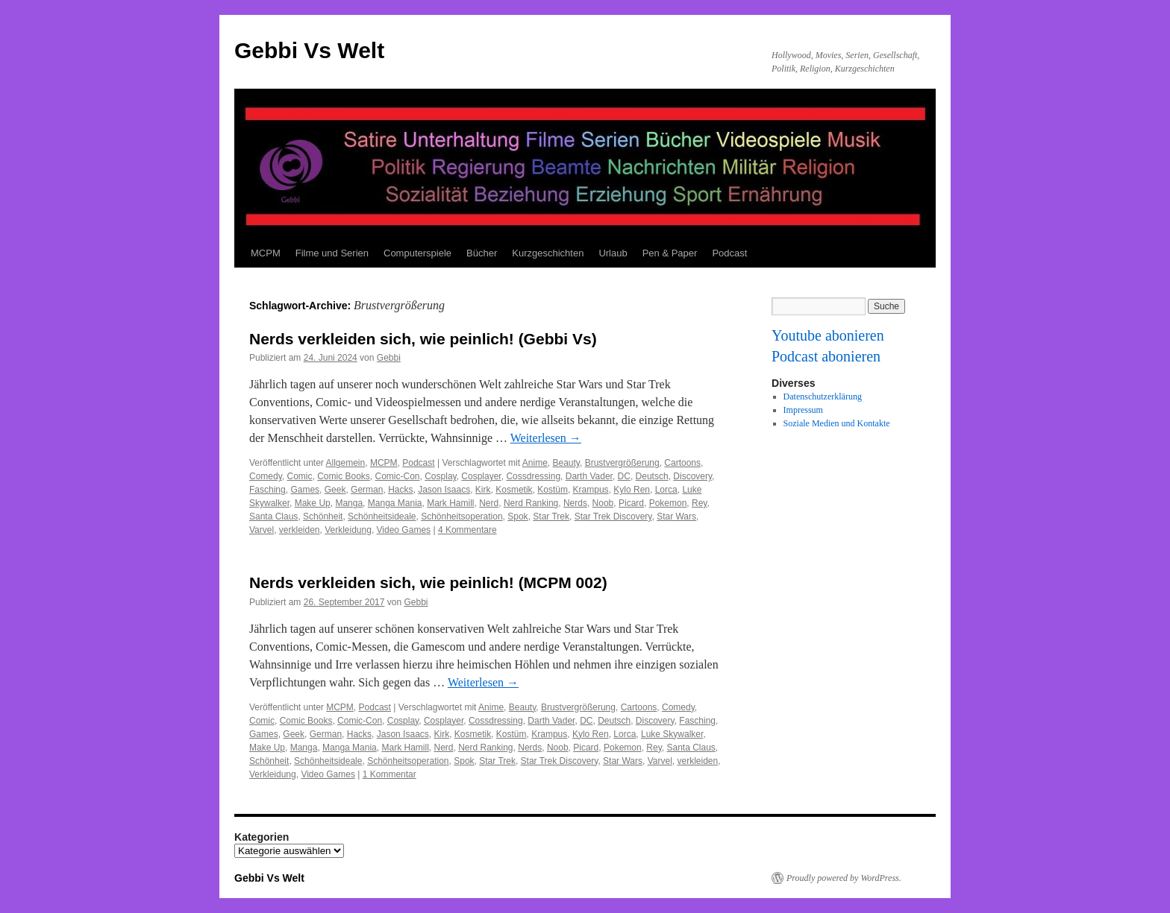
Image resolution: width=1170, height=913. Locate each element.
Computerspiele (417, 253)
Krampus (591, 489)
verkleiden (299, 530)
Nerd (488, 503)
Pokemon (668, 503)
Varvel (261, 530)
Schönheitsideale (382, 516)
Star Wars (676, 516)
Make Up (313, 503)
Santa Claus (273, 516)
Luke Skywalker (672, 734)
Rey (699, 503)
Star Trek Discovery (613, 516)
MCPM (266, 253)
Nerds (575, 503)
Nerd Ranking (531, 503)
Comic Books (343, 476)
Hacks (400, 489)
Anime (535, 463)
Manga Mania (395, 503)
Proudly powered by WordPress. (843, 878)
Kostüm (552, 489)
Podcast (729, 253)
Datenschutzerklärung (822, 396)
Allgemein (346, 463)
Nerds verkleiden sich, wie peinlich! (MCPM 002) (428, 582)
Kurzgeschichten (548, 253)
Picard (631, 503)
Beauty (565, 463)
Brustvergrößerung (622, 463)
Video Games (404, 530)
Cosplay (440, 476)
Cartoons (682, 463)
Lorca (666, 489)
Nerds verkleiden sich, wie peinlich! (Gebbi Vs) (423, 338)
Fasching (267, 489)
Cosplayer (481, 476)
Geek (335, 489)
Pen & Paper (670, 253)
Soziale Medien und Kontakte (836, 423)
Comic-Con (397, 476)
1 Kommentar (389, 774)
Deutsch (652, 476)
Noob (603, 503)
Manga (349, 503)
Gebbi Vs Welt (309, 50)
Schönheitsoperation (461, 516)
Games (304, 489)
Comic (299, 476)
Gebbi (389, 358)
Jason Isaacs (444, 489)
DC (624, 476)
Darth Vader (589, 476)
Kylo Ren (631, 489)
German (367, 489)
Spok (517, 516)
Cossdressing (533, 476)
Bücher (481, 253)
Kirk (483, 489)
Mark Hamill (450, 503)
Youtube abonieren (828, 335)
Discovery (692, 476)
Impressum (803, 410)
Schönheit (322, 516)
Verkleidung (348, 530)
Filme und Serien (332, 253)
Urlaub (612, 253)
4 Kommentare (467, 530)
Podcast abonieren (826, 356)
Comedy (265, 476)
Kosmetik (513, 489)
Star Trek (551, 516)
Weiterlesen (545, 438)
